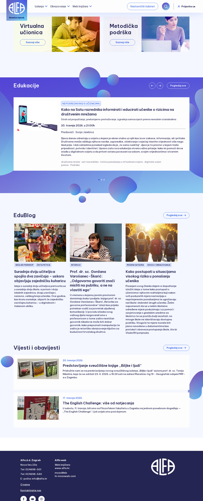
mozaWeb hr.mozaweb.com (65, 474)
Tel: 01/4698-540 (31, 474)
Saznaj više (33, 42)
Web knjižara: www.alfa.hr (63, 466)
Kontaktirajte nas (30, 490)
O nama (25, 484)
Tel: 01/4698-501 (30, 469)
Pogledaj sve (176, 215)
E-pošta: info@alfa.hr (33, 478)
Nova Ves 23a (28, 464)
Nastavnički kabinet (142, 6)
